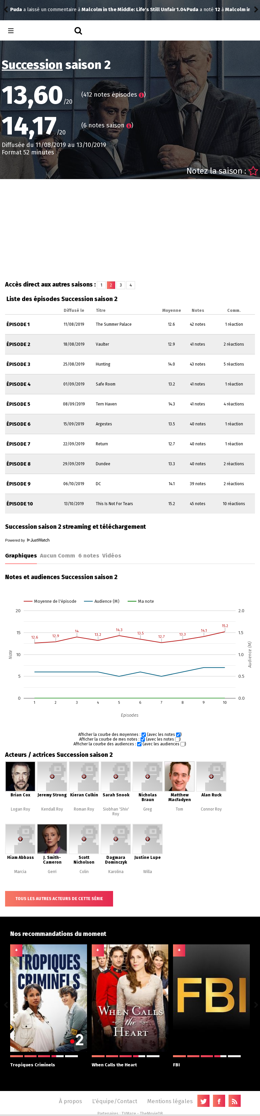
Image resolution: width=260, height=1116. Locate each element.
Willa (147, 871)
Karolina (116, 871)
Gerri (52, 871)
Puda (16, 10)
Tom (179, 809)
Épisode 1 (18, 324)
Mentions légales (170, 1101)
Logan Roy (20, 809)
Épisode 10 (19, 504)
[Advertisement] (130, 229)
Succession (32, 64)
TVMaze (129, 1113)
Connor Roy (211, 809)
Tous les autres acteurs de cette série (59, 898)
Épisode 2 (18, 344)
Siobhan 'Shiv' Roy (116, 811)
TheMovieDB (151, 1113)
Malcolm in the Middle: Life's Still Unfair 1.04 (101, 10)
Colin (84, 871)
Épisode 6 (18, 424)
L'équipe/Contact (114, 1101)
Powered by (27, 540)
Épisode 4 (18, 384)
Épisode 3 (18, 364)
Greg (147, 809)
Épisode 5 (18, 404)
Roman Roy (84, 809)
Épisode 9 (18, 484)
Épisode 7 (18, 444)
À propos (70, 1101)
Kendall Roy (52, 809)
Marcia (20, 871)
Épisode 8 (18, 464)
